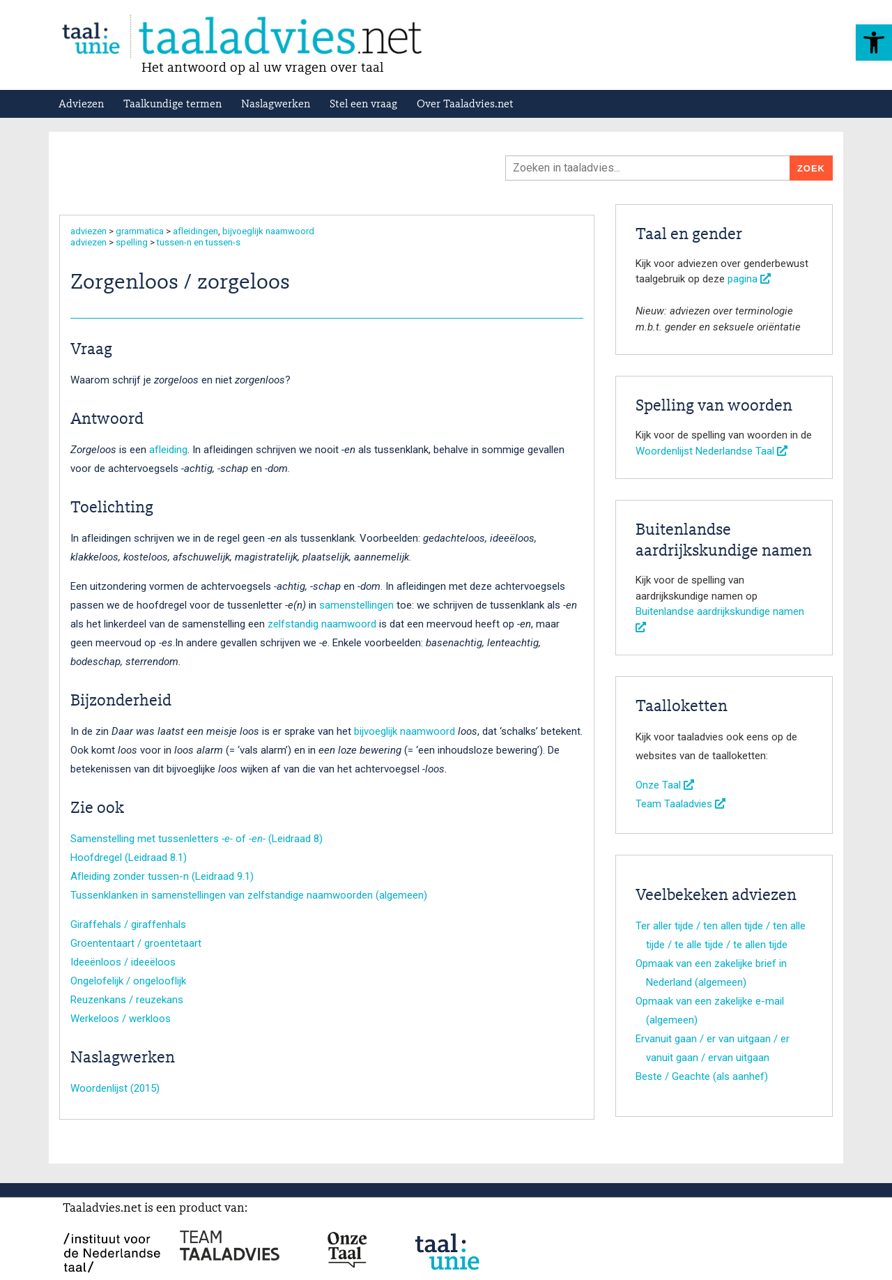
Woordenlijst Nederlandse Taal (711, 451)
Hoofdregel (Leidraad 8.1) (128, 857)
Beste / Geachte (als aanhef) (702, 1076)
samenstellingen (356, 605)
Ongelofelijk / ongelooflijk (128, 981)
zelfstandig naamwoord (322, 624)
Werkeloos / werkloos (120, 1018)
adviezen (88, 231)
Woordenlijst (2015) (115, 1088)
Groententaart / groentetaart (135, 943)
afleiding (168, 449)
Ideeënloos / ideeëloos (123, 962)
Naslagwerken (275, 104)
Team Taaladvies (680, 804)
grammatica (140, 231)
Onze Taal (665, 785)
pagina (749, 279)
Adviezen (81, 104)
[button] (874, 42)
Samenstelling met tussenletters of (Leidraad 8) (196, 838)
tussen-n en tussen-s (198, 242)
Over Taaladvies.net (465, 104)
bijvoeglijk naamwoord (268, 231)
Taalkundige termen (172, 104)
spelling (132, 242)
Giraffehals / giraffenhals (128, 924)
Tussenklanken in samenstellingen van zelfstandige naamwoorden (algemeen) (248, 895)
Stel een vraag (363, 104)
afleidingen (195, 231)
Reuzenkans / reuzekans (126, 999)
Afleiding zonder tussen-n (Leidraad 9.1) (162, 876)
